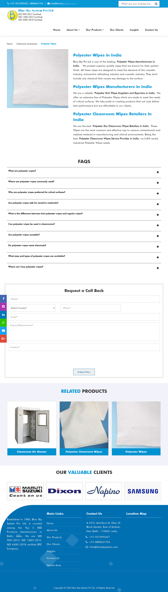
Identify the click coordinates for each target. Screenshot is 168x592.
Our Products (95, 29)
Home (56, 29)
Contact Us (151, 29)
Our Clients (117, 29)
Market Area (54, 565)
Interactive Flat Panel (80, 4)
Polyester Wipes (48, 43)
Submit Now (84, 372)
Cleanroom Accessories (26, 44)
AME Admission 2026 (24, 580)
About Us (73, 29)
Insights (134, 29)
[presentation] (33, 359)
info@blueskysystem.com (104, 547)
